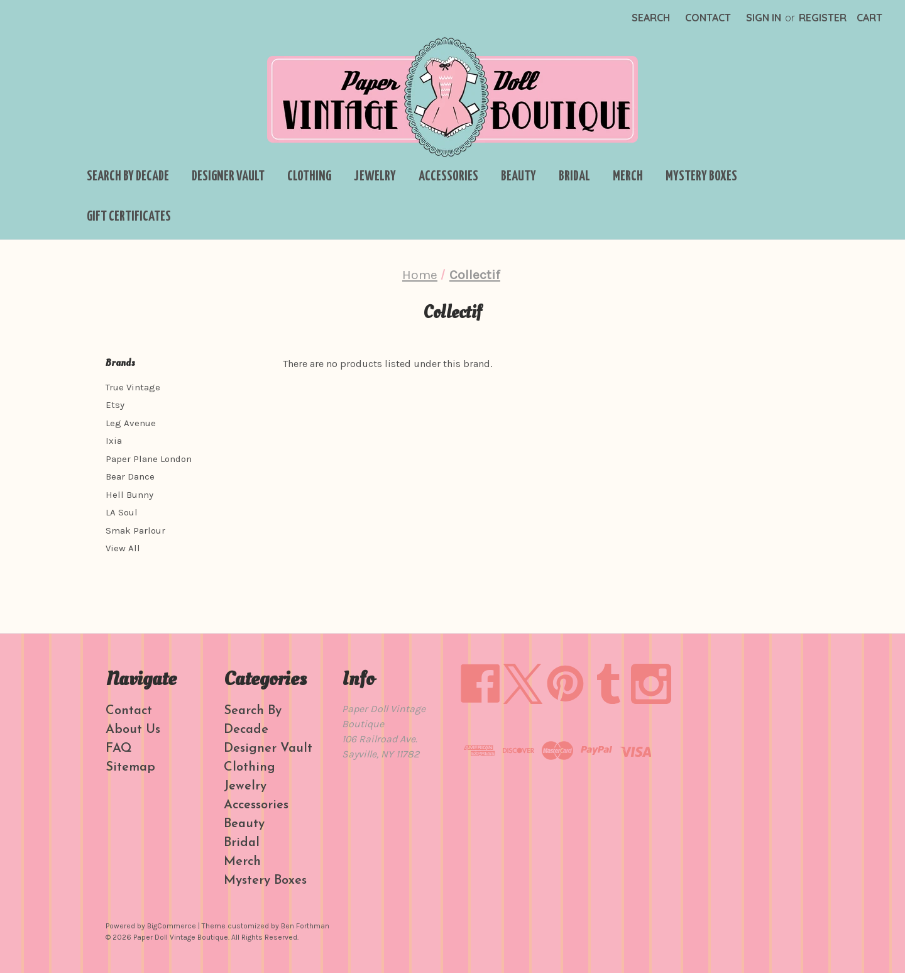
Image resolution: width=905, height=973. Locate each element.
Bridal (574, 177)
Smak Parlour (135, 530)
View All (123, 548)
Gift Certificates (129, 217)
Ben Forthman (305, 925)
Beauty (518, 177)
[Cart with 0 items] (869, 17)
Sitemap (130, 767)
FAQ (119, 748)
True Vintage (133, 387)
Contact (708, 17)
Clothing (309, 177)
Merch (628, 177)
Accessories (448, 177)
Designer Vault (228, 177)
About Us (133, 729)
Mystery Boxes (701, 177)
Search (651, 17)
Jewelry (375, 177)
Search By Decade (128, 177)
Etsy (115, 404)
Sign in (763, 17)
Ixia (114, 440)
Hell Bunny (129, 494)
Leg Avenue (131, 423)
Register (823, 17)
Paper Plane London (149, 459)
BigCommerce (171, 925)
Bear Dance (130, 476)
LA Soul (122, 512)
